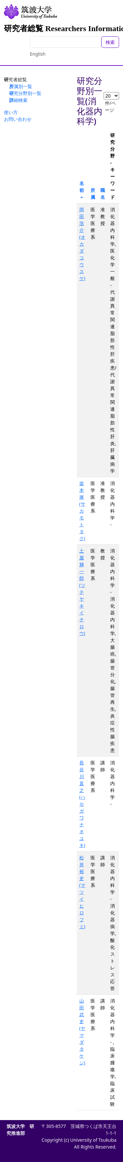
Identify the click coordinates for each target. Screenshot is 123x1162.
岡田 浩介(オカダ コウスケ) (82, 243)
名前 (81, 186)
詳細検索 (18, 100)
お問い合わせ (17, 119)
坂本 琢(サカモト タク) (82, 510)
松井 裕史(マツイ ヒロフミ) (82, 891)
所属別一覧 (20, 86)
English (38, 54)
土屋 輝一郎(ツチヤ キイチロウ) (82, 592)
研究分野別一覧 (25, 93)
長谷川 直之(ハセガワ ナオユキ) (82, 803)
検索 (110, 42)
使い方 (11, 112)
